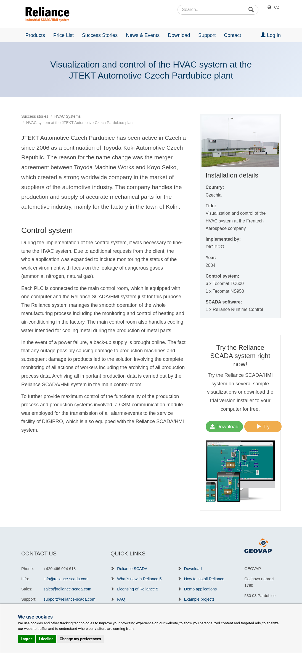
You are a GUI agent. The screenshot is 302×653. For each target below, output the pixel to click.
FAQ (121, 599)
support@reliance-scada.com (69, 599)
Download (179, 35)
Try (263, 426)
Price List (63, 35)
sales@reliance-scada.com (67, 589)
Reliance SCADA (132, 568)
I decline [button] (46, 639)
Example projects (199, 599)
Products (35, 35)
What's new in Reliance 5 (139, 579)
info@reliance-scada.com (66, 579)
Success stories (34, 116)
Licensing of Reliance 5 (137, 589)
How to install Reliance (204, 579)
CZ (276, 7)
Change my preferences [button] (80, 639)
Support (207, 35)
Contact (232, 35)
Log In (271, 35)
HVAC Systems (67, 116)
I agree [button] (27, 639)
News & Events (143, 35)
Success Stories (100, 35)
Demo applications (200, 589)
